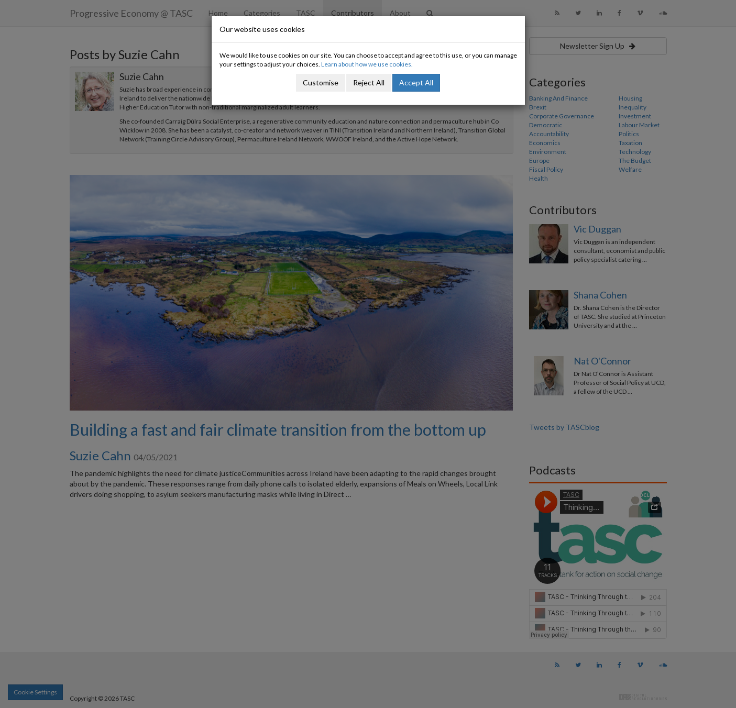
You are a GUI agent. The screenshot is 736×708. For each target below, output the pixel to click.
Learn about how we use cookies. (367, 64)
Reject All (369, 82)
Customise (320, 82)
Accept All (416, 82)
